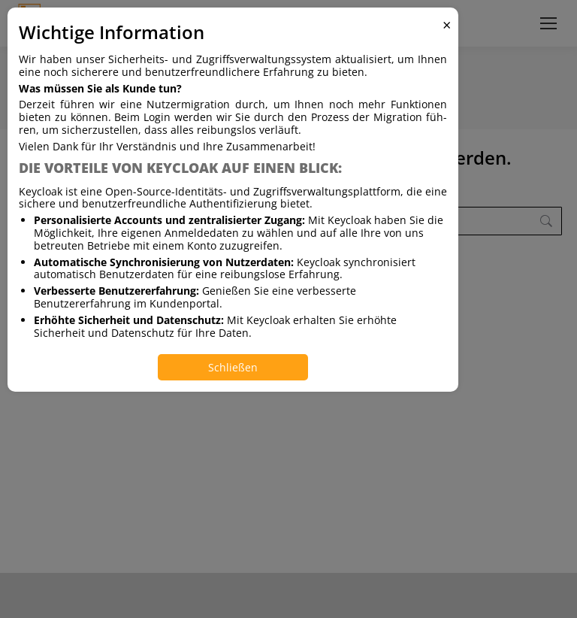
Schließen (233, 367)
